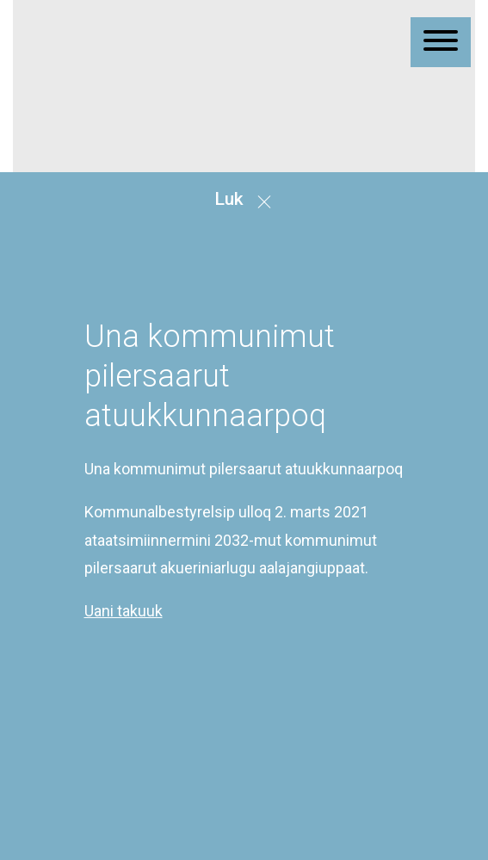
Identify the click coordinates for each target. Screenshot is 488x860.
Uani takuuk (123, 667)
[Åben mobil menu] (441, 42)
